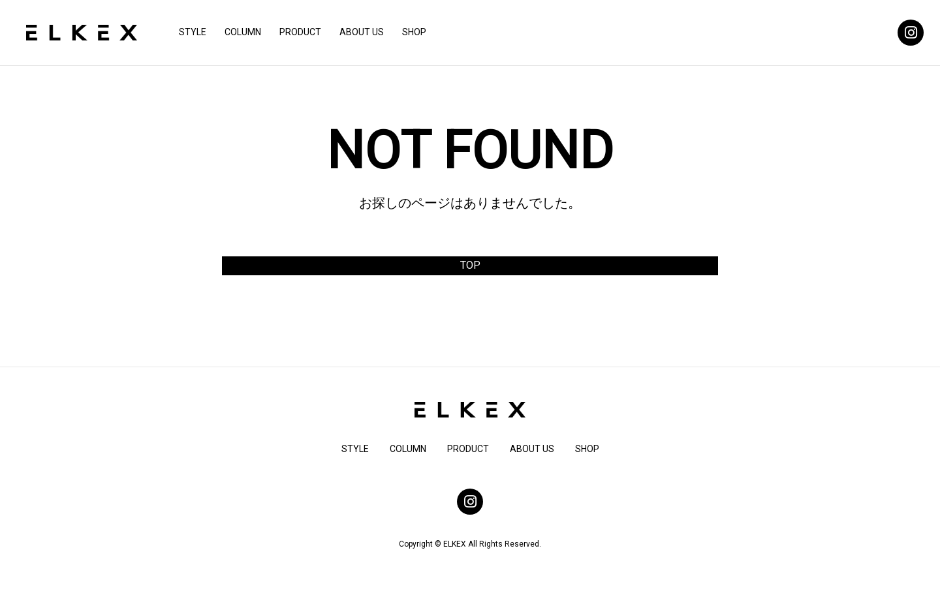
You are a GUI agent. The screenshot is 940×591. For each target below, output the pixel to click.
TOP (470, 265)
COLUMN (243, 32)
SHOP (414, 32)
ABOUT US (361, 32)
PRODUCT (300, 32)
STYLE (192, 32)
